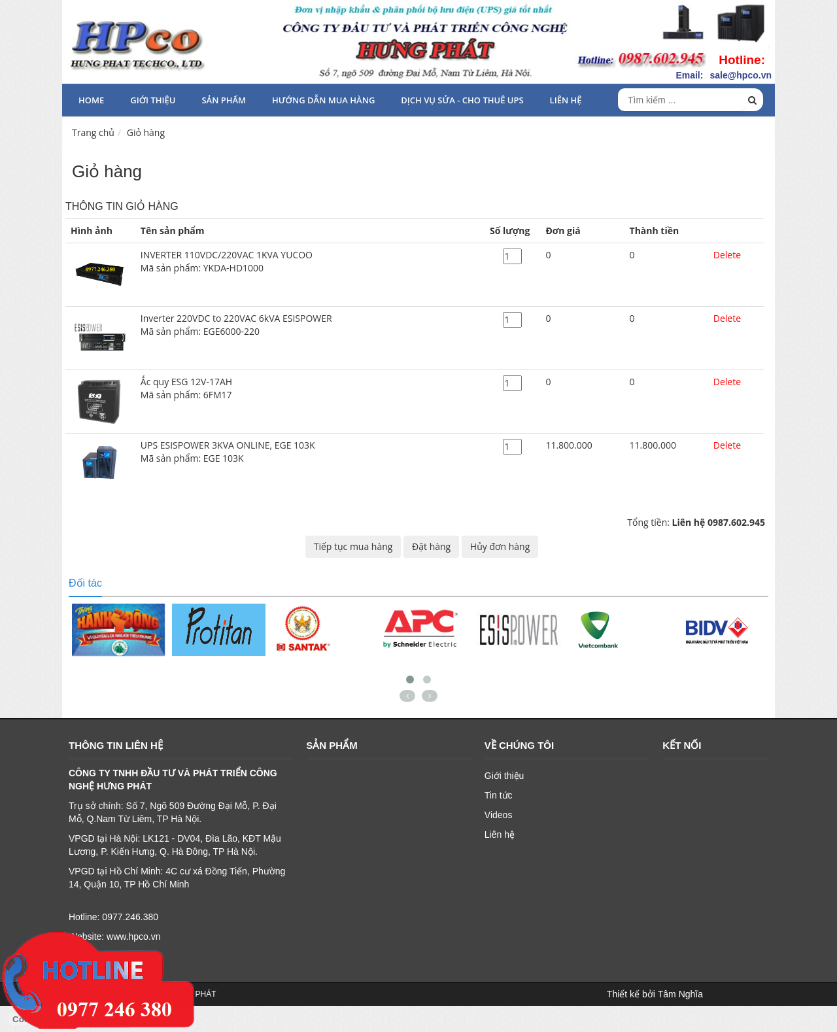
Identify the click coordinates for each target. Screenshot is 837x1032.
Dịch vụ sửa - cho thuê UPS (462, 100)
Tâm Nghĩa (680, 994)
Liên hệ (566, 100)
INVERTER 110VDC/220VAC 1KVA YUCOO (310, 262)
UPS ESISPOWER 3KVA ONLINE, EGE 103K (310, 452)
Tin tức (499, 795)
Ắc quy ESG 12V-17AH (310, 388)
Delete (727, 255)
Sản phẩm (223, 100)
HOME (91, 100)
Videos (499, 815)
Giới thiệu (152, 100)
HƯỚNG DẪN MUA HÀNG (323, 100)
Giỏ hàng (146, 132)
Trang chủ (93, 132)
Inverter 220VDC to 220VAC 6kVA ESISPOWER (310, 325)
